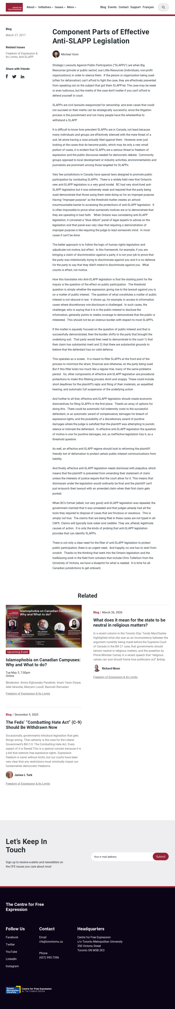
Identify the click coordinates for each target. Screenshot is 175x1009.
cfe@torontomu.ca (51, 941)
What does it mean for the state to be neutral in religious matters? (129, 623)
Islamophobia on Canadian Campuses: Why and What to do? (43, 662)
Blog (103, 7)
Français (148, 7)
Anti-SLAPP (26, 57)
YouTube (11, 951)
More (70, 7)
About (30, 7)
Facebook (12, 937)
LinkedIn (11, 959)
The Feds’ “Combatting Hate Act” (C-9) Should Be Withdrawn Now (44, 725)
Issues (59, 7)
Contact (124, 7)
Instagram (12, 966)
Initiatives (44, 7)
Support (135, 7)
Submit (160, 856)
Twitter (10, 944)
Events (112, 7)
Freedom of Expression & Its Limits (28, 693)
